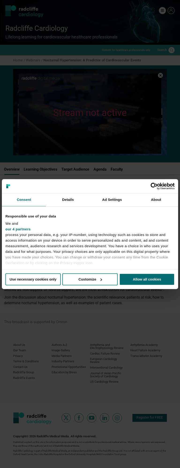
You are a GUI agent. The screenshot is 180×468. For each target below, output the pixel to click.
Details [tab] (68, 200)
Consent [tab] (24, 200)
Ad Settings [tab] (112, 200)
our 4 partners (18, 229)
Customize (90, 279)
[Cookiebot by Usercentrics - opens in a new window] (154, 186)
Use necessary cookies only (33, 279)
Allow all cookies (147, 279)
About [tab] (156, 200)
